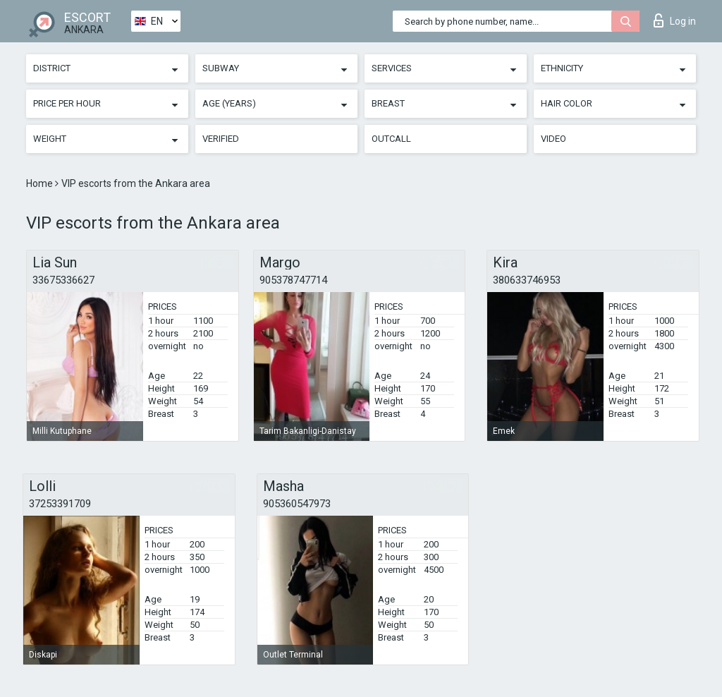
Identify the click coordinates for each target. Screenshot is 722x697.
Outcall (391, 138)
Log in (675, 20)
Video (553, 138)
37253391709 (60, 503)
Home (40, 183)
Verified (220, 138)
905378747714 (293, 280)
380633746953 (527, 280)
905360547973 (297, 503)
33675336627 (63, 280)
